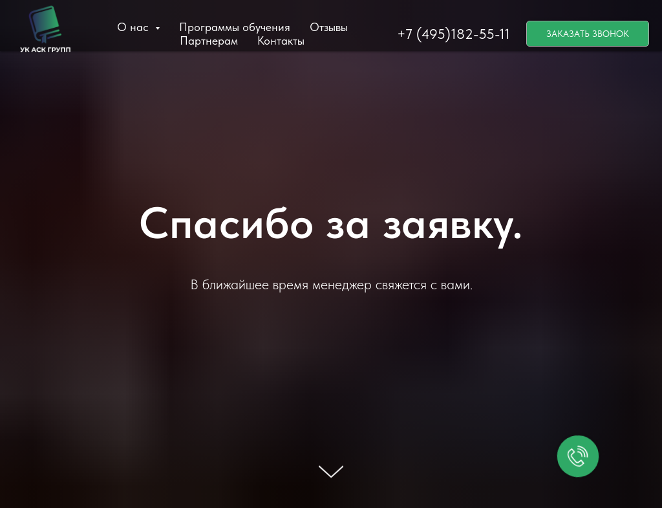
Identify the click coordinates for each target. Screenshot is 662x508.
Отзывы (329, 27)
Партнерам (209, 40)
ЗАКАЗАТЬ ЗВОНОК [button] (587, 33)
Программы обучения (234, 27)
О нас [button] (134, 27)
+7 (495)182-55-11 (453, 33)
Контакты (280, 40)
